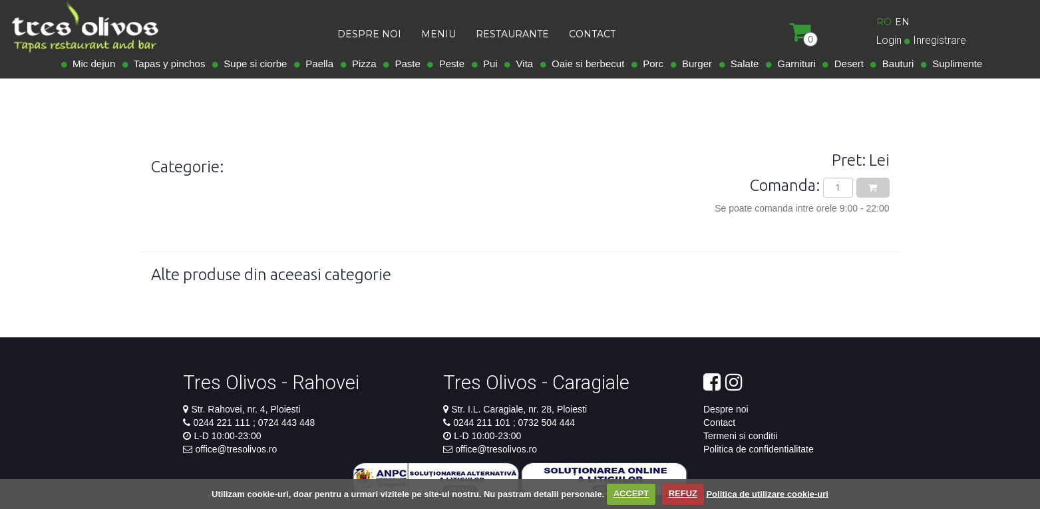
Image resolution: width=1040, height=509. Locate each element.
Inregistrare (939, 40)
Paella (316, 63)
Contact (719, 422)
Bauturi (895, 63)
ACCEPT (631, 493)
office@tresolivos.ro (236, 449)
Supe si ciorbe (252, 63)
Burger (694, 63)
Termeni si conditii (740, 435)
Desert (846, 63)
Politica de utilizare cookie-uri (767, 493)
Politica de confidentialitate (758, 449)
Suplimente (954, 63)
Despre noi (726, 409)
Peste (448, 63)
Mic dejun (91, 63)
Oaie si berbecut (585, 63)
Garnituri (794, 63)
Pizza (362, 63)
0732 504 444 (546, 422)
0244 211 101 (483, 422)
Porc (650, 63)
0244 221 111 (223, 422)
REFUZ (683, 493)
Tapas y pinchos (167, 63)
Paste (405, 63)
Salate (742, 63)
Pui (488, 63)
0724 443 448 (285, 422)
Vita (521, 63)
